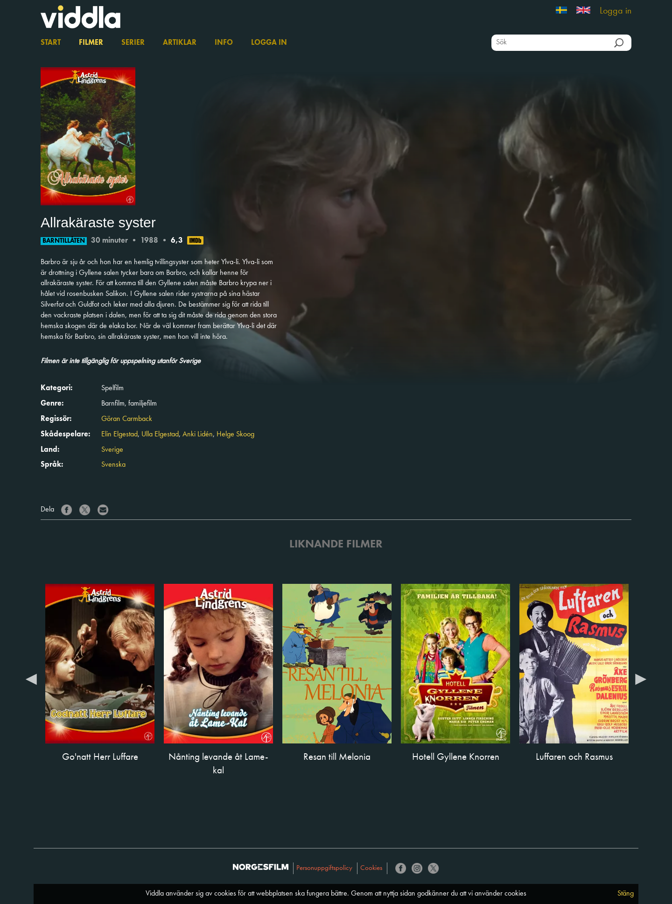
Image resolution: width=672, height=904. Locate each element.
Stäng (625, 893)
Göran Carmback (126, 419)
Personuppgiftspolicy (324, 868)
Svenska (113, 465)
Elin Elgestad (119, 434)
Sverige (112, 450)
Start (51, 43)
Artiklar (179, 43)
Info (224, 43)
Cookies (371, 868)
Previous (31, 678)
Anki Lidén (197, 434)
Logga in (615, 11)
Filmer (91, 43)
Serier (133, 43)
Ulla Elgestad (160, 434)
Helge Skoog (235, 434)
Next (640, 678)
